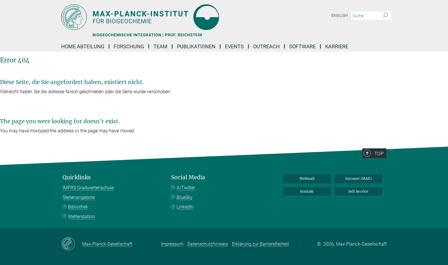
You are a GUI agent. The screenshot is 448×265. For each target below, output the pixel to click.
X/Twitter (186, 187)
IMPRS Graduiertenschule (88, 187)
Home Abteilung (82, 46)
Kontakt (307, 191)
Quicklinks (77, 177)
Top (378, 153)
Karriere (336, 46)
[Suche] (385, 16)
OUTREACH (266, 46)
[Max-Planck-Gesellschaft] (71, 244)
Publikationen (196, 46)
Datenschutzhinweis (207, 244)
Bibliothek (78, 207)
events (234, 46)
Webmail (307, 178)
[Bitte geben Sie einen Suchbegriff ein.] (364, 15)
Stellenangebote (79, 197)
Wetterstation (81, 216)
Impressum (172, 244)
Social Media (188, 177)
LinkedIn (185, 207)
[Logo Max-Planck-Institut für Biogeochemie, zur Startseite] (168, 17)
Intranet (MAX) (358, 178)
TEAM (160, 46)
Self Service (358, 191)
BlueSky (185, 197)
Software (302, 46)
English (339, 15)
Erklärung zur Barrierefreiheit (260, 244)
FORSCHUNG (129, 46)
